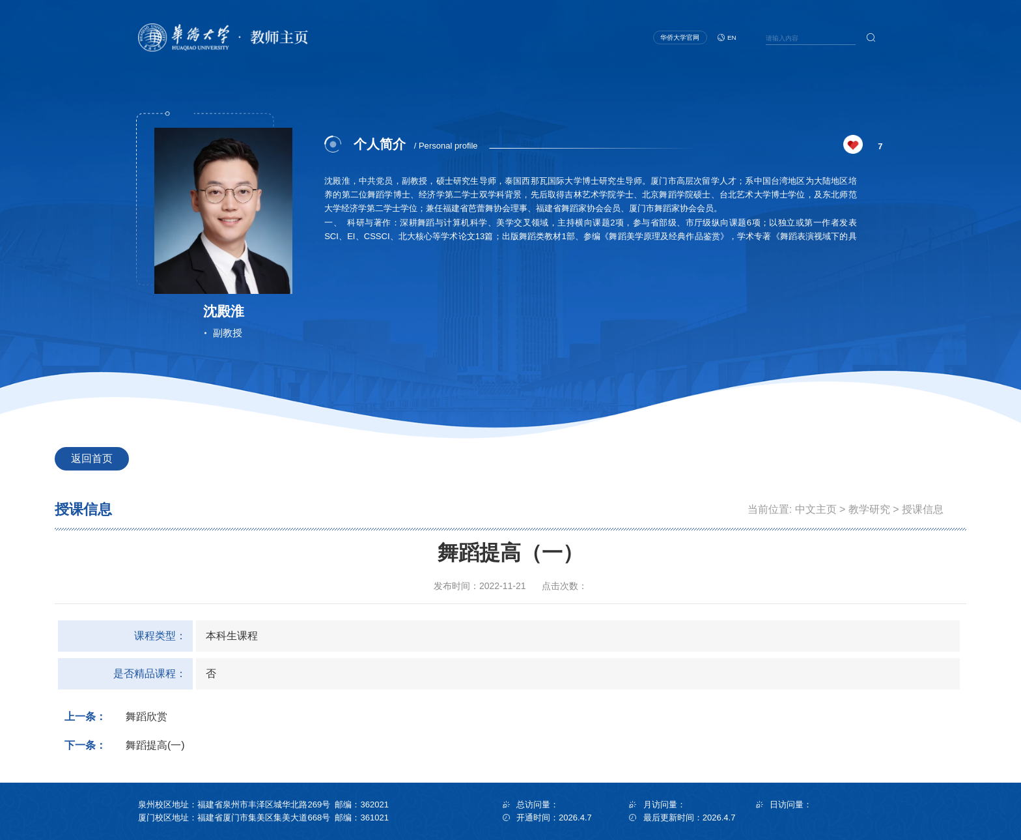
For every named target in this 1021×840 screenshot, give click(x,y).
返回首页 (92, 458)
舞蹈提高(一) (155, 745)
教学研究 (869, 509)
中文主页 (816, 509)
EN (731, 37)
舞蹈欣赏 (146, 716)
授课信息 (923, 509)
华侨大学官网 (679, 37)
